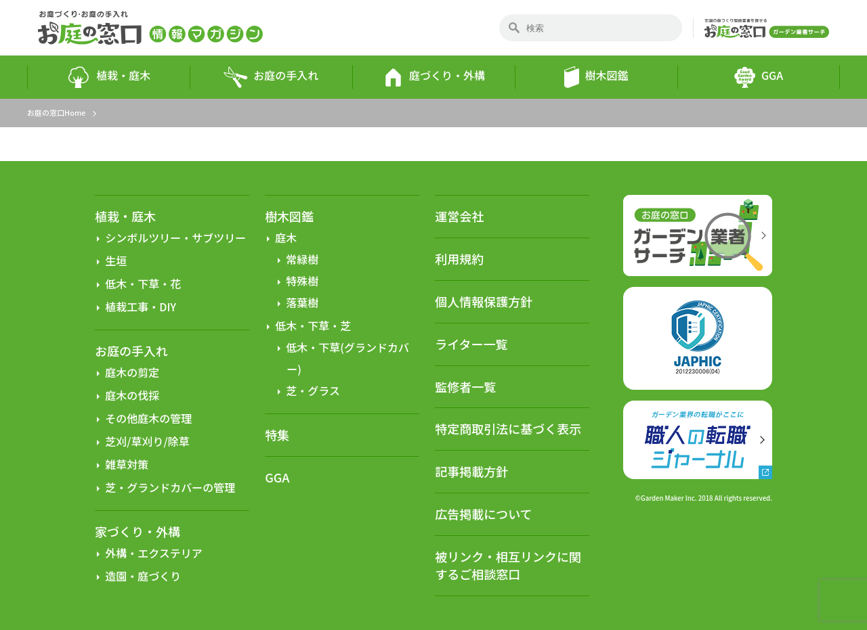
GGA (758, 77)
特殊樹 (302, 281)
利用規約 (459, 258)
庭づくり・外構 (433, 77)
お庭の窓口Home (56, 112)
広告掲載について (483, 513)
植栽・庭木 (108, 77)
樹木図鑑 (596, 77)
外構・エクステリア (154, 553)
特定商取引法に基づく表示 (508, 428)
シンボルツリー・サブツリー (175, 237)
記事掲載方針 (471, 471)
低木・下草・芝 (313, 325)
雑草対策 (126, 464)
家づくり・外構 (137, 531)
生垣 (116, 260)
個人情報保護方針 (483, 301)
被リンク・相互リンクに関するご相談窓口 (508, 565)
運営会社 (459, 216)
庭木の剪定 (132, 372)
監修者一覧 (465, 386)
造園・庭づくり (143, 576)
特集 (277, 434)
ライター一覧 (471, 344)
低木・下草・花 (143, 283)
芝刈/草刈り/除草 (147, 441)
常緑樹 (302, 259)
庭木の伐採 (132, 395)
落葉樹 (302, 302)
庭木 (286, 237)
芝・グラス (313, 390)
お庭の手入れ (271, 77)
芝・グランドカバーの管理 (170, 487)
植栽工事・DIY (140, 306)
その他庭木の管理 (148, 418)
